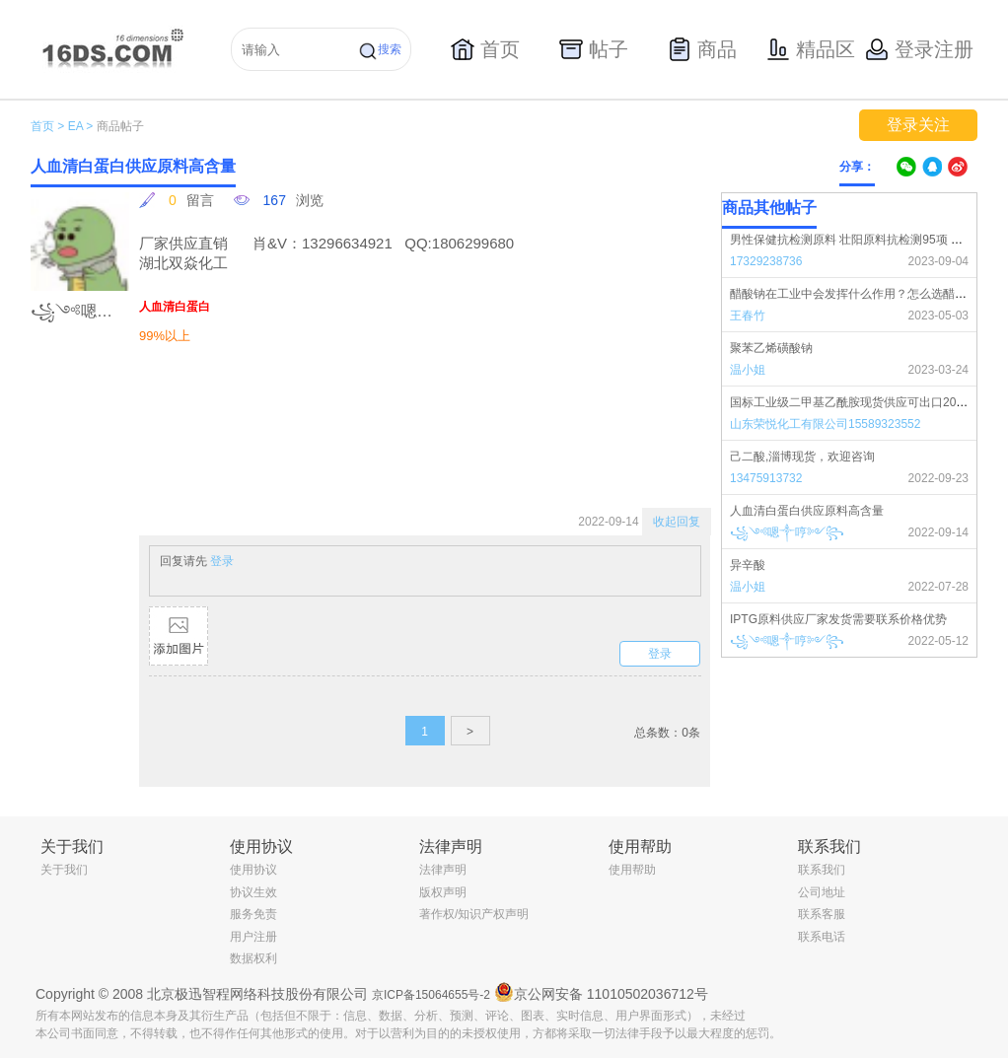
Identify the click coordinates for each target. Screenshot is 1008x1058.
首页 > (47, 126)
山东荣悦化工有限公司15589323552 (825, 424)
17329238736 (766, 261)
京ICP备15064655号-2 (431, 995)
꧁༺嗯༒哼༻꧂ (787, 532)
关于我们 (64, 870)
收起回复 (676, 522)
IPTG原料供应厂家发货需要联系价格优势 (838, 619)
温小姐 (747, 370)
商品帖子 (120, 126)
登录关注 (918, 124)
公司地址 (821, 892)
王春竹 (747, 315)
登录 (222, 561)
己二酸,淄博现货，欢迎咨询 (802, 456)
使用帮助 (632, 870)
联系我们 (821, 870)
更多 (964, 208)
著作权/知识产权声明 (474, 914)
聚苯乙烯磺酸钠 (771, 348)
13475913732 (766, 478)
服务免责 (253, 914)
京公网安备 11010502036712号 (601, 992)
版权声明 (443, 892)
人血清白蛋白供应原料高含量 (807, 511)
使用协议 (253, 870)
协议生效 (253, 892)
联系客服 (821, 914)
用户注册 (253, 937)
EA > (81, 126)
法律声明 (443, 870)
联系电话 (821, 937)
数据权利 (253, 958)
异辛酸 (747, 565)
